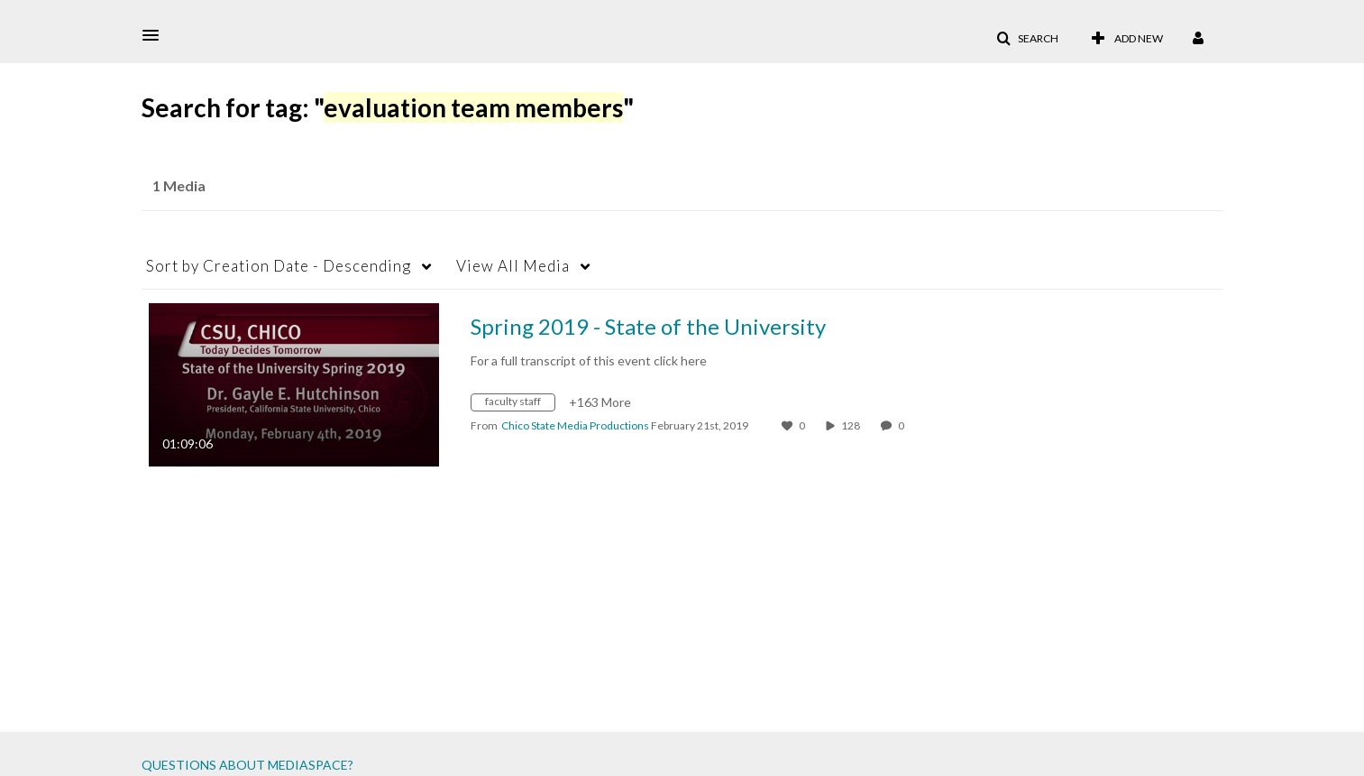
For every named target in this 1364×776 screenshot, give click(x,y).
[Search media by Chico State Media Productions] (575, 425)
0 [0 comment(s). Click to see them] (903, 425)
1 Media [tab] (179, 185)
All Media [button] (513, 265)
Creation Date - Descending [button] (278, 265)
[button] (156, 35)
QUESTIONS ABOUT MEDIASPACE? (247, 764)
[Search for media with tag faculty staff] (520, 404)
